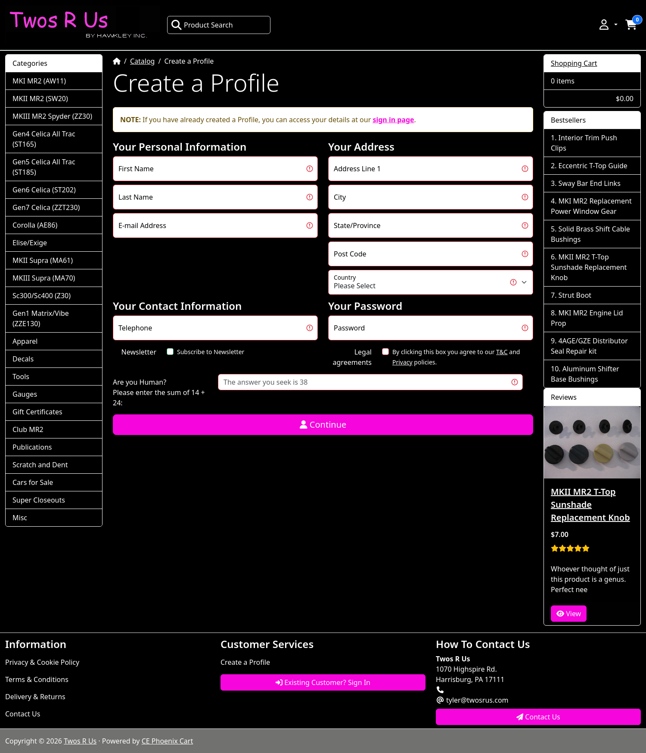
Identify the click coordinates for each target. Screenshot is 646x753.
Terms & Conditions (36, 679)
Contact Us (22, 714)
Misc (19, 517)
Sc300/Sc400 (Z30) (41, 295)
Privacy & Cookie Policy (42, 662)
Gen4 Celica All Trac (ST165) (43, 139)
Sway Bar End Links (590, 183)
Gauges (24, 394)
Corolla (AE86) (34, 225)
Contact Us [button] (538, 717)
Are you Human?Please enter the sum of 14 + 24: (159, 392)
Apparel (24, 341)
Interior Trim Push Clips (584, 143)
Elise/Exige (29, 242)
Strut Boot (575, 295)
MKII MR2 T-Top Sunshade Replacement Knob (589, 267)
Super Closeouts (38, 500)
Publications (32, 447)
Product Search (202, 25)
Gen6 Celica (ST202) (44, 189)
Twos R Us (80, 741)
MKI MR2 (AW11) (39, 81)
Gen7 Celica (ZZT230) (46, 207)
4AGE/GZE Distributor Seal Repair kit (589, 346)
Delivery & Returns (35, 696)
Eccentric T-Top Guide (593, 165)
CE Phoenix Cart (167, 741)
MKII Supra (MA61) (42, 260)
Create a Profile (245, 662)
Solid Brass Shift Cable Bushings (590, 234)
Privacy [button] (402, 362)
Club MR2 (27, 429)
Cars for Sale (32, 482)
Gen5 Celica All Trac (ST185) (43, 167)
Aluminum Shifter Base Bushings (585, 374)
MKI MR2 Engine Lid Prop (587, 318)
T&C (502, 352)
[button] (607, 24)
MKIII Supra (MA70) (43, 278)
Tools (20, 376)
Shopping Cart (574, 63)
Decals (23, 359)
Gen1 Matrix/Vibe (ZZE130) (40, 318)
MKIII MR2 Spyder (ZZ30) (52, 116)
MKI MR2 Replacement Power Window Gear (591, 206)
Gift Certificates (37, 412)
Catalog (142, 61)
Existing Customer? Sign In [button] (323, 682)
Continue (323, 424)
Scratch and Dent (40, 464)
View (568, 613)
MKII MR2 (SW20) (40, 98)
